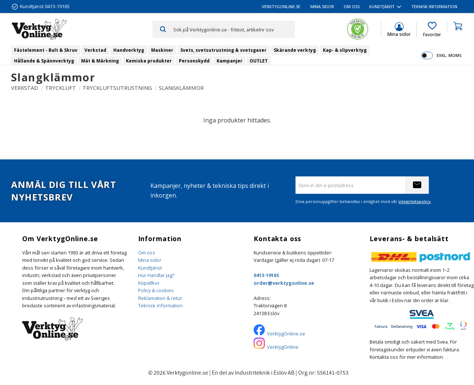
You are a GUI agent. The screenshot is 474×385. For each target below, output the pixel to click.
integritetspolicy (414, 201)
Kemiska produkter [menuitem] (149, 61)
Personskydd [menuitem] (194, 61)
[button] (432, 29)
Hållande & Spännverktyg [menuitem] (44, 61)
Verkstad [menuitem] (95, 50)
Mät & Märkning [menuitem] (100, 61)
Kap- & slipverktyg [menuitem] (345, 50)
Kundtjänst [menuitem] (382, 6)
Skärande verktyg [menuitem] (295, 50)
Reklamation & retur (160, 298)
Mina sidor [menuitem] (322, 6)
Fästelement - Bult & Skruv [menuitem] (45, 50)
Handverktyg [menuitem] (128, 50)
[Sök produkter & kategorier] (233, 29)
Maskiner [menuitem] (162, 50)
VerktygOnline (282, 347)
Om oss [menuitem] (352, 6)
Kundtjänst (150, 267)
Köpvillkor (149, 283)
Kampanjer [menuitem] (230, 61)
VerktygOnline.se (286, 333)
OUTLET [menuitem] (259, 61)
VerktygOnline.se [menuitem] (281, 6)
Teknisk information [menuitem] (434, 6)
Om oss (146, 252)
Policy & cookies (156, 290)
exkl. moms (449, 55)
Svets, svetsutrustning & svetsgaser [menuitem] (223, 50)
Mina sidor (149, 260)
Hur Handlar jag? (156, 275)
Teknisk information (160, 305)
